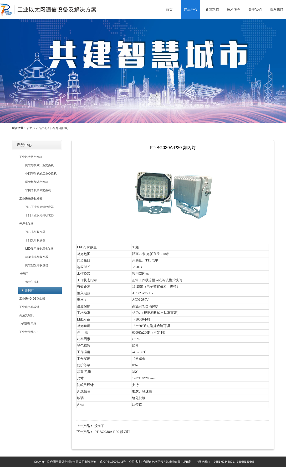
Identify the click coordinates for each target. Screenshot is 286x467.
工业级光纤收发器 (30, 198)
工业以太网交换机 (30, 157)
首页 (169, 9)
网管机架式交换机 (36, 182)
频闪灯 (64, 128)
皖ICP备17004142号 (113, 461)
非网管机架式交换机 (38, 190)
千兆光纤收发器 (35, 240)
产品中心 (190, 9)
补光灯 (54, 128)
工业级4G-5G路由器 (32, 298)
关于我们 (255, 9)
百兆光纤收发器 (35, 232)
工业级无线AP (28, 332)
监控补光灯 (32, 282)
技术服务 (233, 9)
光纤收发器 (26, 223)
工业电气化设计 (29, 307)
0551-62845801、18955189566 (234, 461)
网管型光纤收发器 (36, 265)
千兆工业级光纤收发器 (39, 215)
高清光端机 (26, 315)
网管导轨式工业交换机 (39, 165)
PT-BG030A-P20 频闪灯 (112, 432)
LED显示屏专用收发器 (39, 248)
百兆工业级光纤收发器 (39, 207)
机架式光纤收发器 (36, 257)
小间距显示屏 (27, 323)
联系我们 (276, 9)
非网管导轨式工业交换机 (41, 173)
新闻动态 (212, 9)
